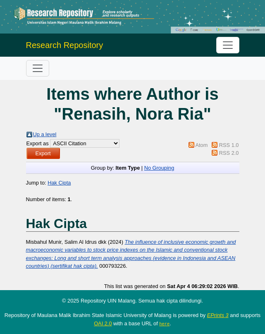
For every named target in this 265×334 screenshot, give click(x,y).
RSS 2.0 (229, 153)
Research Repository (64, 45)
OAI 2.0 (103, 323)
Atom (201, 145)
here (164, 324)
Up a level (45, 134)
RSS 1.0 (229, 145)
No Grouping (159, 168)
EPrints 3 (218, 315)
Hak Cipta (59, 183)
